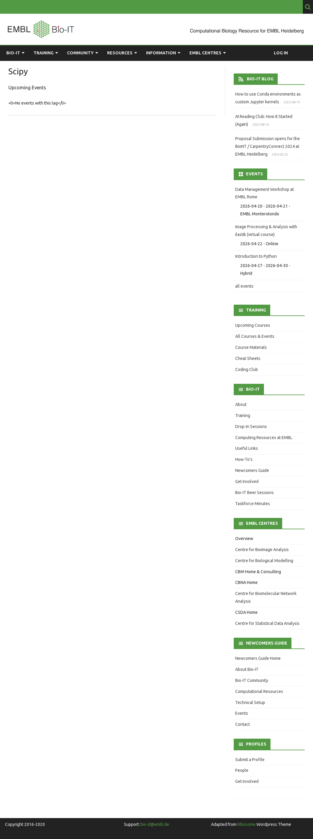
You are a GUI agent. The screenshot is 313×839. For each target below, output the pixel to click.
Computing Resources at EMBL (263, 437)
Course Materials (251, 347)
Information (161, 52)
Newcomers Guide (252, 470)
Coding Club (246, 369)
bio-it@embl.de (155, 824)
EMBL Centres (205, 52)
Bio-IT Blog (260, 78)
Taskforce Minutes (252, 503)
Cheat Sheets (247, 358)
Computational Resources (259, 691)
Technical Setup (250, 702)
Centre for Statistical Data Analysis (267, 623)
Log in (281, 52)
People (241, 770)
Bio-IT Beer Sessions (254, 492)
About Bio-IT (247, 669)
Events (241, 713)
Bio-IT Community (251, 680)
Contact (242, 724)
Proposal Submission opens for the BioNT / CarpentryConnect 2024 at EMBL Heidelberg (267, 146)
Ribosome (246, 824)
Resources (120, 52)
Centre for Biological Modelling (264, 560)
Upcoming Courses (252, 325)
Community (80, 52)
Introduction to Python (256, 256)
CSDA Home (246, 612)
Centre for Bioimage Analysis (262, 549)
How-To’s (244, 459)
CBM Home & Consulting (258, 571)
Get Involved (247, 481)
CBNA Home (246, 582)
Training (44, 52)
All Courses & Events (254, 336)
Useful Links (246, 448)
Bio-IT (13, 52)
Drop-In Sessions (251, 426)
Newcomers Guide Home (258, 658)
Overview (244, 538)
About (241, 404)
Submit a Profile (250, 759)
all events (244, 286)
